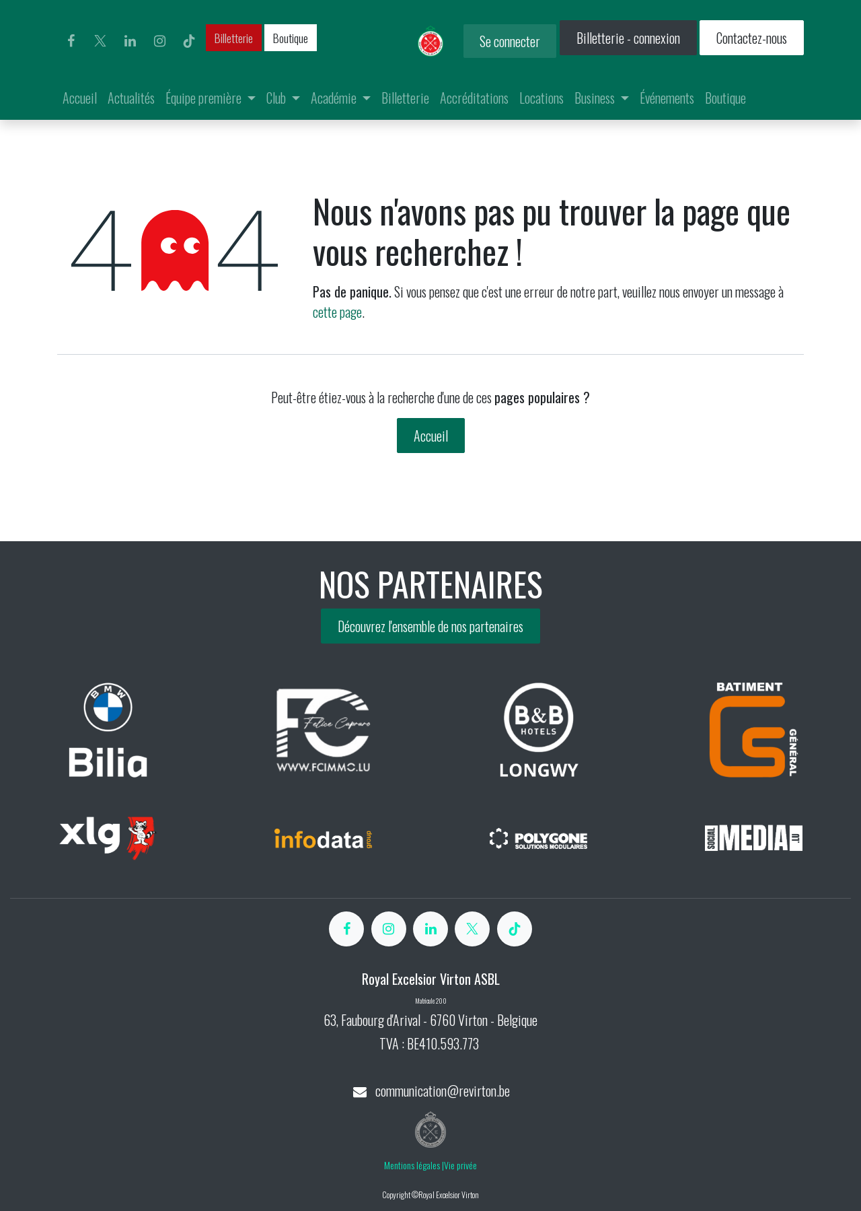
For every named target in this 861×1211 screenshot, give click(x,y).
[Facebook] (70, 41)
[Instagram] (159, 41)
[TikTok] (189, 41)
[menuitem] (79, 97)
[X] (100, 41)
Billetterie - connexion (628, 38)
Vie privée (460, 1165)
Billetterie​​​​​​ (234, 37)
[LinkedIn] (129, 41)
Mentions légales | (414, 1165)
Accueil (431, 435)
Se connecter (510, 41)
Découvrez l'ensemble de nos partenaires (430, 626)
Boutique (290, 37)
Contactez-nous (751, 38)
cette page (337, 312)
